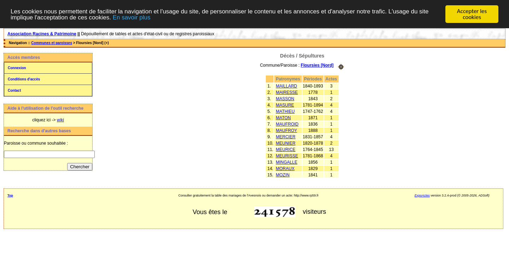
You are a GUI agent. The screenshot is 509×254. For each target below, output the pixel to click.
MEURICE (286, 149)
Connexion (17, 68)
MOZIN (283, 174)
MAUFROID (287, 123)
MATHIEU (285, 111)
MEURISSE (287, 155)
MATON (283, 117)
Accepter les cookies (472, 14)
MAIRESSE (287, 92)
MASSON (285, 98)
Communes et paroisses (51, 43)
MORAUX (285, 168)
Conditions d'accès (24, 79)
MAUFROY (286, 130)
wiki (60, 119)
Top (10, 195)
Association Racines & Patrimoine (41, 33)
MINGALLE (287, 161)
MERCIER (286, 136)
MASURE (285, 104)
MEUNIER (286, 142)
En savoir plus (132, 17)
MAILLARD (286, 85)
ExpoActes (422, 195)
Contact (14, 90)
